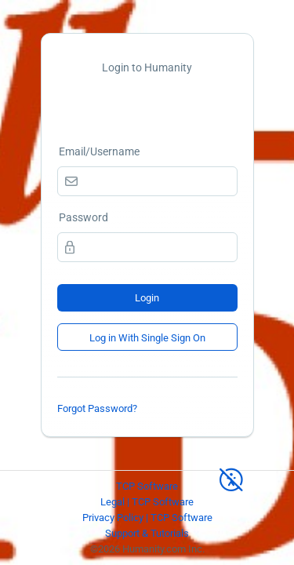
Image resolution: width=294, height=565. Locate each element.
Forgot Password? (97, 408)
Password (83, 217)
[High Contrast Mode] (231, 473)
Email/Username (99, 151)
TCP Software (147, 486)
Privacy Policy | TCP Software (147, 517)
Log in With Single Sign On (147, 338)
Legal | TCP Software (147, 502)
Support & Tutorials (147, 533)
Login (147, 298)
